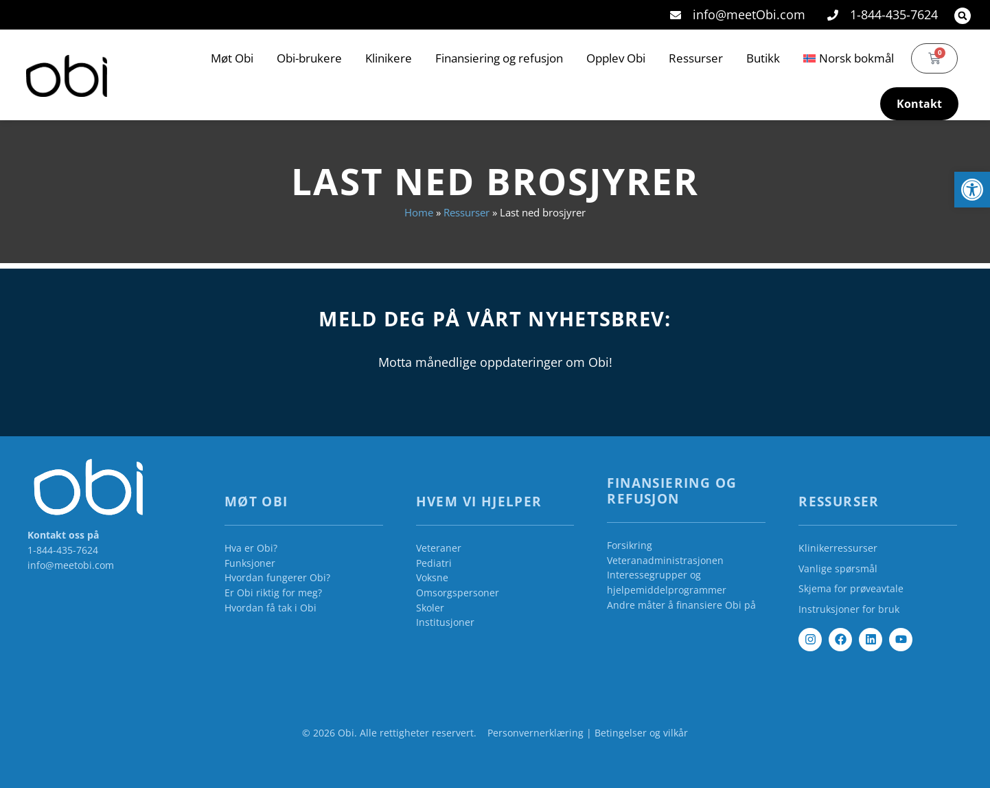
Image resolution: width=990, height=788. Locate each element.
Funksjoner (250, 563)
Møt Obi (232, 58)
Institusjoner (445, 622)
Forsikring (629, 545)
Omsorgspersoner (457, 592)
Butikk (763, 58)
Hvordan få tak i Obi (270, 607)
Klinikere (388, 58)
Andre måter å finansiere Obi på (681, 604)
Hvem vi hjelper (479, 501)
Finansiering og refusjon (499, 58)
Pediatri (434, 563)
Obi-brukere (309, 58)
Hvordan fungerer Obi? (277, 577)
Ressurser (696, 58)
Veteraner (438, 547)
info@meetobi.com (70, 565)
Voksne (432, 577)
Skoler (430, 607)
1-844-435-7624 (62, 549)
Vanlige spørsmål (837, 568)
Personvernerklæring (535, 732)
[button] (962, 16)
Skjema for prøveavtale (850, 588)
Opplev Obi (615, 58)
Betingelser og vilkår (641, 732)
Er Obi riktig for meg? (273, 592)
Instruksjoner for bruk (848, 609)
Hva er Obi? (251, 547)
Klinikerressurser (837, 547)
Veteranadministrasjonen (665, 560)
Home (418, 212)
